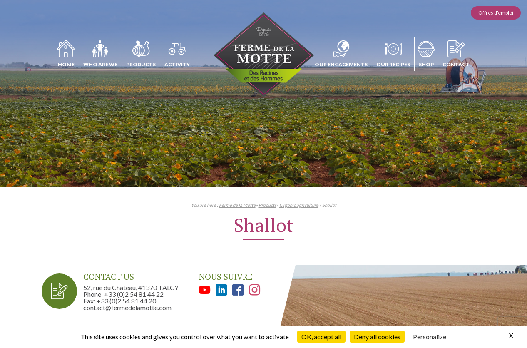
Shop (426, 64)
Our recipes (393, 64)
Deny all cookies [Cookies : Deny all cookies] (377, 337)
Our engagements (341, 64)
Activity (177, 64)
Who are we (100, 64)
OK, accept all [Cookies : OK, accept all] (321, 337)
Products (141, 64)
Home (66, 64)
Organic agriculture (298, 205)
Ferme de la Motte (237, 205)
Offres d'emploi (495, 13)
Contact (456, 64)
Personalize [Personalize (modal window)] (429, 337)
